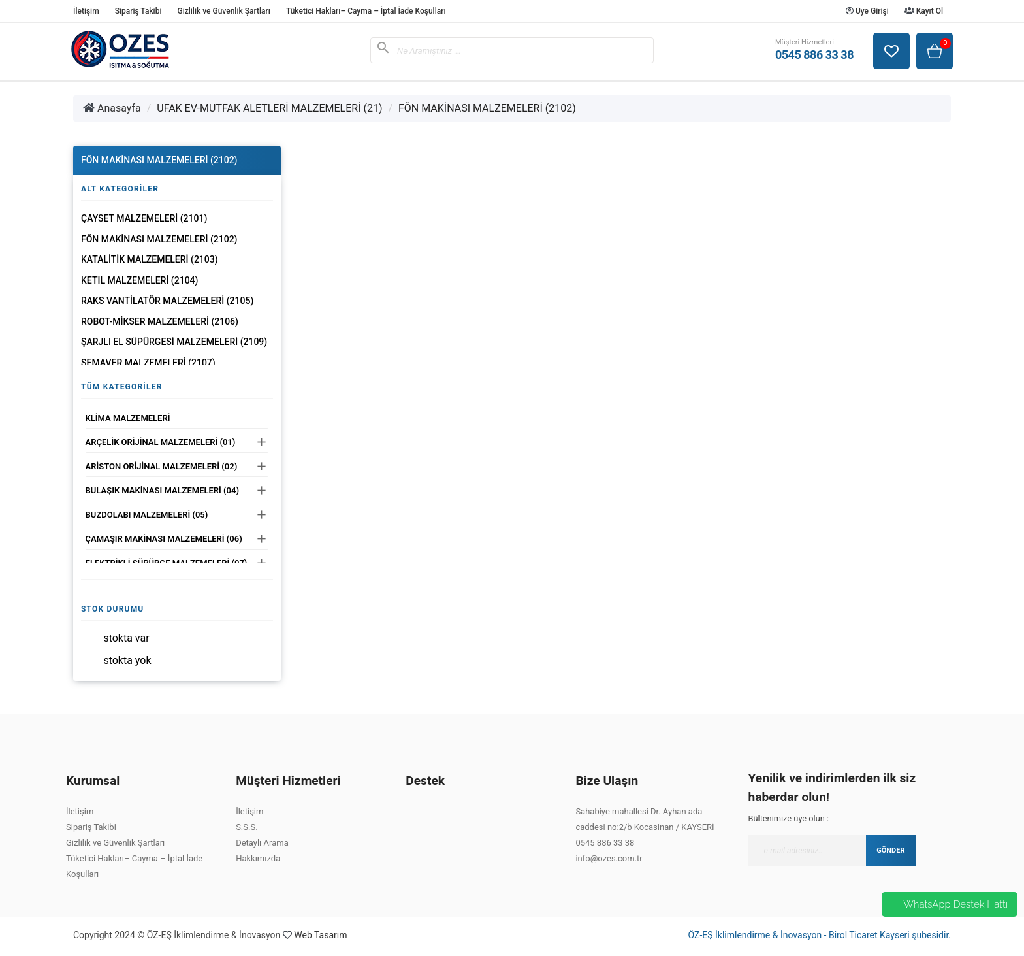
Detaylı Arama (262, 843)
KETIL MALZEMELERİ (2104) (139, 280)
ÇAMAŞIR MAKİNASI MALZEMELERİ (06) (164, 539)
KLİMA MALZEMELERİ (128, 418)
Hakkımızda (258, 858)
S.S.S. (246, 827)
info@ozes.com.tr (608, 858)
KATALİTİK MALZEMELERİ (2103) (149, 259)
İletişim (86, 11)
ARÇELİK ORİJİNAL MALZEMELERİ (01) (161, 442)
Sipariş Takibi (138, 11)
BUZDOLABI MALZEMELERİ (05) (147, 514)
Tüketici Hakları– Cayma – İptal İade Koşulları (366, 11)
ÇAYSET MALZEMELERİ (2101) (144, 218)
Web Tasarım (320, 935)
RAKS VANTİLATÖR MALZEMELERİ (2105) (167, 300)
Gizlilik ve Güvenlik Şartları (223, 11)
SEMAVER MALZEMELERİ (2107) (148, 362)
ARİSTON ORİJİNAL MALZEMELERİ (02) (162, 466)
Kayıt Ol (923, 11)
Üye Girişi (867, 11)
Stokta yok (127, 660)
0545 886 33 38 (604, 843)
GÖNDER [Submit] (890, 850)
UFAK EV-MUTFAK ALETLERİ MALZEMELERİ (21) (269, 108)
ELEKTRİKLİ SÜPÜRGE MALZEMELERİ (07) (167, 563)
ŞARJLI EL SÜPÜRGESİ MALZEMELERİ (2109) (174, 342)
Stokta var (126, 638)
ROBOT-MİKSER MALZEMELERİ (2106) (159, 321)
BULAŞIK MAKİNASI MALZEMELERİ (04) (162, 490)
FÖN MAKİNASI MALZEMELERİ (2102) (487, 108)
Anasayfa (112, 108)
